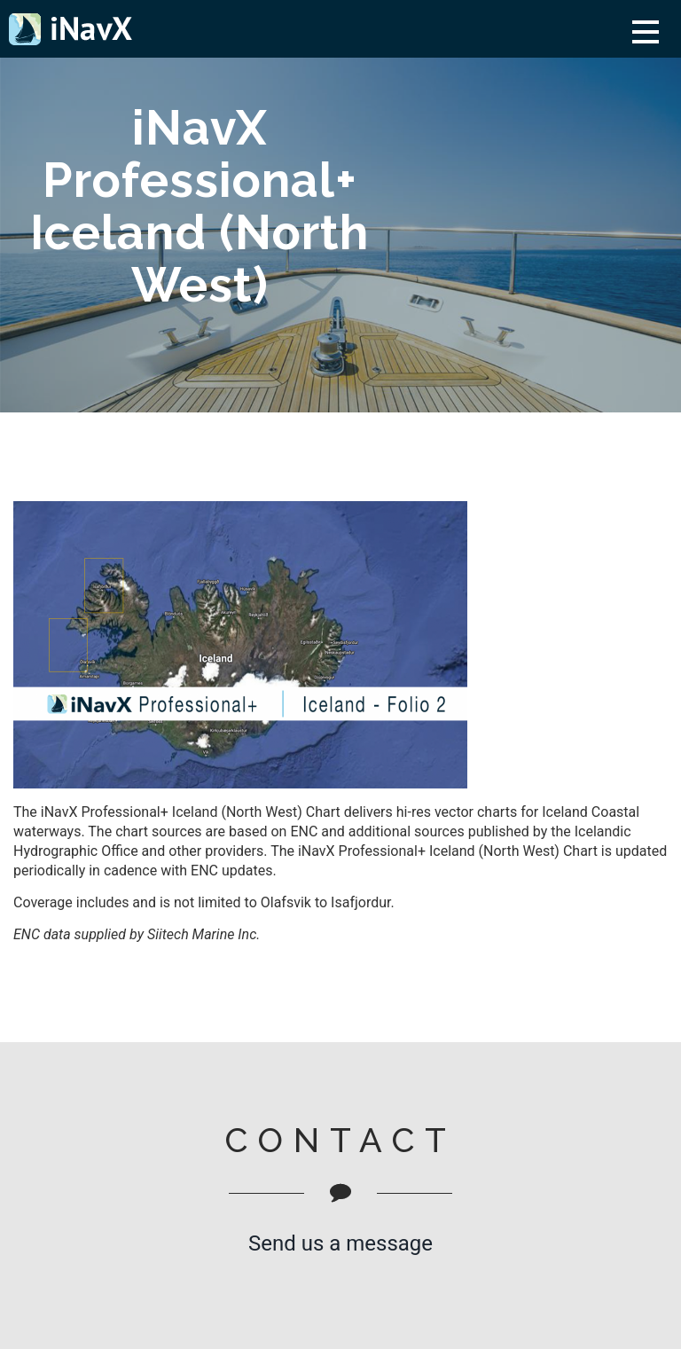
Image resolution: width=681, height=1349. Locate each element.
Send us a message (340, 1243)
